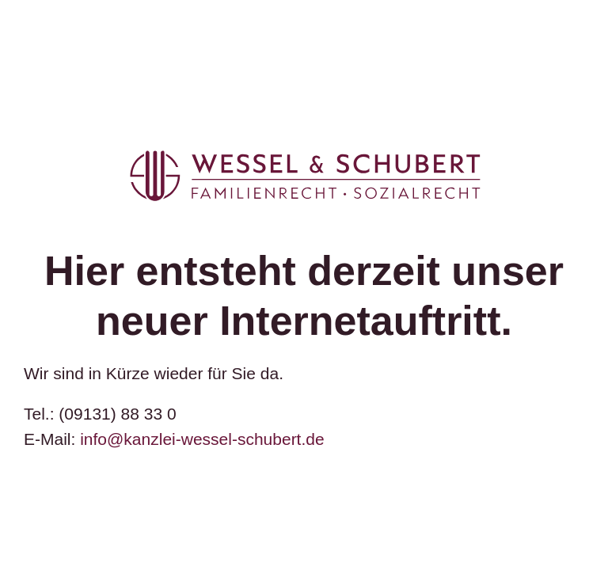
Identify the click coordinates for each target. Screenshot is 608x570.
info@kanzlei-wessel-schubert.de (202, 439)
